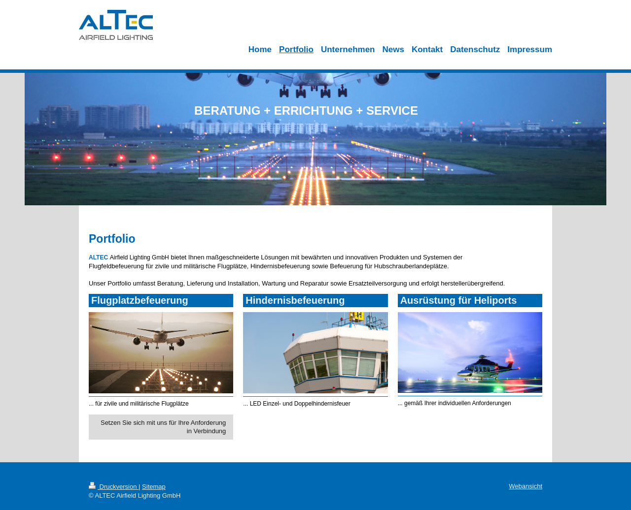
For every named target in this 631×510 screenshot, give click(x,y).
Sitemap (154, 486)
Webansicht (525, 486)
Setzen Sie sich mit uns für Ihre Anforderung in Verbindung (163, 427)
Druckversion (114, 486)
